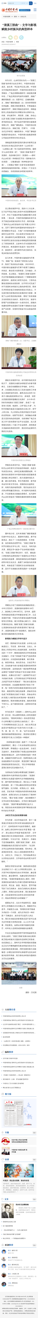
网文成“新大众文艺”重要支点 (12, 1087)
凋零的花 (15, 1283)
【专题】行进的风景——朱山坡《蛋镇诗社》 (17, 1075)
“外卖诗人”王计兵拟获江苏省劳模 (13, 1083)
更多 (34, 1132)
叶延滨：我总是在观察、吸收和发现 (16, 1180)
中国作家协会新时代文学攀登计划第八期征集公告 (18, 1028)
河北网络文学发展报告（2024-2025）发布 (16, 1045)
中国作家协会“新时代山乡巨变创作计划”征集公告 (18, 1020)
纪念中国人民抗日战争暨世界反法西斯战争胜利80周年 (19, 1141)
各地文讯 (23, 16)
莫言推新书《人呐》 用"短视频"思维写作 (15, 1079)
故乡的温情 (6, 1037)
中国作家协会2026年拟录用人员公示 (14, 1016)
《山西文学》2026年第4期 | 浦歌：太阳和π (16, 1041)
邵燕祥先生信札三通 (9, 1222)
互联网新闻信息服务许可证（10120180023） (23, 1299)
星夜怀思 (15, 1257)
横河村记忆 (15, 1264)
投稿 (5, 3)
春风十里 (15, 1250)
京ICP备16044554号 (21, 1296)
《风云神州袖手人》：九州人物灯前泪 (15, 1230)
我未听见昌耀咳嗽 (22, 1204)
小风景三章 (15, 1274)
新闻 (15, 16)
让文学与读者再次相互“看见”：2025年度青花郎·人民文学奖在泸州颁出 (19, 1024)
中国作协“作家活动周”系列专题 (19, 1151)
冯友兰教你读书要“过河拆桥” (12, 1234)
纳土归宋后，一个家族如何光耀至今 (14, 1238)
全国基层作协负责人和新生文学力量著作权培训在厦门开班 (19, 1033)
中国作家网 (6, 16)
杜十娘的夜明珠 (8, 1226)
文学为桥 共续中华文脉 (10, 1058)
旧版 (35, 3)
